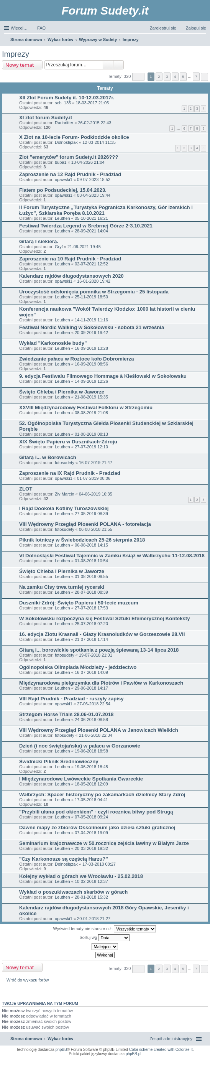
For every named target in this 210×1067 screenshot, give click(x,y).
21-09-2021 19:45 (84, 246)
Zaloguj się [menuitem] (196, 28)
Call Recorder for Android (135, 1059)
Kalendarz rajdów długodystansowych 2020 (71, 276)
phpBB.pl (133, 1054)
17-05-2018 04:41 (91, 799)
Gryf (59, 246)
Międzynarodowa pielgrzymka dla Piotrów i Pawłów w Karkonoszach (101, 683)
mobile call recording (197, 1063)
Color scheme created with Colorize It (161, 1049)
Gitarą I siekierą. (38, 241)
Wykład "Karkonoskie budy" (53, 343)
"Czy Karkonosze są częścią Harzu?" (63, 859)
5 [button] (183, 76)
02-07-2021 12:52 (91, 264)
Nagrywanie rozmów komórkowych (169, 1063)
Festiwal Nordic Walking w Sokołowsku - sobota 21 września (91, 327)
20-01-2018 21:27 (93, 918)
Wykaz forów (60, 1038)
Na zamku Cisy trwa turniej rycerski (61, 587)
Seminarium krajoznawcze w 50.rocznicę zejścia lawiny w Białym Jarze (104, 843)
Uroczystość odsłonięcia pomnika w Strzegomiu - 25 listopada (94, 292)
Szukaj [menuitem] (203, 40)
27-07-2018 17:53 (91, 608)
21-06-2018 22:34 (95, 735)
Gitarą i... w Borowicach (47, 457)
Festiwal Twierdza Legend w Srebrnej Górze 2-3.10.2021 (86, 226)
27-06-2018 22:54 (93, 703)
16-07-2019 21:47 (95, 462)
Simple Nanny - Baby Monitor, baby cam (100, 1059)
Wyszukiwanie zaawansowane (118, 64)
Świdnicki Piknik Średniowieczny (58, 761)
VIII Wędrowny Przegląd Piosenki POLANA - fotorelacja (85, 524)
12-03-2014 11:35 (99, 142)
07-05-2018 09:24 (91, 817)
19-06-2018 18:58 (91, 751)
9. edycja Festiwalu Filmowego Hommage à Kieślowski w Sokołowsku (103, 376)
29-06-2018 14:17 (91, 688)
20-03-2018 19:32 (91, 848)
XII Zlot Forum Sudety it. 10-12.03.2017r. (66, 97)
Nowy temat (19, 64)
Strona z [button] (138, 77)
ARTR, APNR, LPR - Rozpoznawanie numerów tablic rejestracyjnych (45, 1059)
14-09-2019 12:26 (91, 381)
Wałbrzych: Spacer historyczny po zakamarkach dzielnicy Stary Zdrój (102, 794)
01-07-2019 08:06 (93, 478)
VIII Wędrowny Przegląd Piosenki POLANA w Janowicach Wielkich (98, 730)
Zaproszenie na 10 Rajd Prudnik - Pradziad (70, 259)
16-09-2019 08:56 (91, 364)
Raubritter (64, 122)
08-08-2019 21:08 (91, 412)
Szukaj (107, 64)
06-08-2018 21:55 (95, 529)
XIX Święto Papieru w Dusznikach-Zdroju (68, 442)
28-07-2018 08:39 (91, 592)
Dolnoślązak (66, 142)
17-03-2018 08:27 (99, 864)
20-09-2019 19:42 (91, 332)
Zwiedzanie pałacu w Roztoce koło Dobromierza (76, 359)
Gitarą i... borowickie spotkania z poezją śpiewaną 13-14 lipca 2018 (99, 650)
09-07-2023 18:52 (93, 179)
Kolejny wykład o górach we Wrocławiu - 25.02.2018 (81, 876)
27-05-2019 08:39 (91, 513)
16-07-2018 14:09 (91, 672)
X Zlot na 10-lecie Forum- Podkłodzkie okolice (74, 137)
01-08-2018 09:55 (91, 576)
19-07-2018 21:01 (95, 655)
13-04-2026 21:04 (88, 162)
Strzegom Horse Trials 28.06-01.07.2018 (66, 714)
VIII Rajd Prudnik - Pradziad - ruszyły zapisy (71, 698)
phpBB (61, 1049)
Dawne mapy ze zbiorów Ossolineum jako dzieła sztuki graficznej (97, 827)
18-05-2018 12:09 (91, 784)
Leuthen (62, 218)
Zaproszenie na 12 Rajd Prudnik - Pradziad (70, 174)
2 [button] (159, 76)
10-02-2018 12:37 (91, 881)
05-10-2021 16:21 (91, 218)
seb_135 (63, 102)
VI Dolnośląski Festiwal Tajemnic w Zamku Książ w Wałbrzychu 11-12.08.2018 (112, 555)
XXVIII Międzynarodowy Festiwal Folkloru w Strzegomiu (86, 407)
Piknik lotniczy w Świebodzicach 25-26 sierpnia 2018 (82, 540)
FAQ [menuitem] (41, 28)
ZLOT (25, 489)
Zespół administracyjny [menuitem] (170, 1038)
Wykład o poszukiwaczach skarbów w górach (73, 892)
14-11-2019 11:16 (91, 320)
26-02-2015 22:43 (94, 122)
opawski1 (63, 179)
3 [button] (167, 76)
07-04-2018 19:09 (91, 832)
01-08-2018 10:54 (91, 560)
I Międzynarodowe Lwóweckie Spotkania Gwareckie (81, 779)
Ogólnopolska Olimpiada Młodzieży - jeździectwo (77, 667)
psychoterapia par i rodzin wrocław (190, 1066)
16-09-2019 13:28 (91, 348)
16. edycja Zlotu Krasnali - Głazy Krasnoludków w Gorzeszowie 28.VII (102, 634)
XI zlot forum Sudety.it (45, 117)
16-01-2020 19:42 (93, 281)
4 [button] (175, 76)
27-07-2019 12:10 (91, 447)
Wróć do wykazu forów (28, 980)
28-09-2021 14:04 (91, 231)
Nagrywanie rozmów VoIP (162, 1059)
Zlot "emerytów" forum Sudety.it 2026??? (68, 157)
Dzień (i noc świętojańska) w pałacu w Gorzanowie (79, 746)
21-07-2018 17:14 (91, 639)
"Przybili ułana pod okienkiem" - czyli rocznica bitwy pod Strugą (96, 812)
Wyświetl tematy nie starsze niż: (104, 928)
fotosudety (64, 462)
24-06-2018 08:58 (91, 719)
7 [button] (196, 76)
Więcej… (19, 28)
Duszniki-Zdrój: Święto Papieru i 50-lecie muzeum (78, 603)
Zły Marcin (64, 494)
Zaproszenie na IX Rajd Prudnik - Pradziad (69, 473)
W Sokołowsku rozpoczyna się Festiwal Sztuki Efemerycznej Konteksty (104, 618)
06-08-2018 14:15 (91, 545)
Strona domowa (26, 1038)
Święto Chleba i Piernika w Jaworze (61, 392)
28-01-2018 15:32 (91, 897)
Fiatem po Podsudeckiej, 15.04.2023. (63, 190)
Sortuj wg (105, 937)
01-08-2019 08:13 (91, 434)
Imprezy (15, 54)
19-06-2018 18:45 (91, 766)
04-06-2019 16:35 (95, 494)
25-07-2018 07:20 (91, 623)
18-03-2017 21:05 (92, 102)
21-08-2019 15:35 (91, 397)
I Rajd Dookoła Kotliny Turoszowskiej (64, 508)
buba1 (61, 162)
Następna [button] (204, 77)
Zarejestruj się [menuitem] (163, 28)
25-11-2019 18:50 (91, 297)
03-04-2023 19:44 (93, 195)
